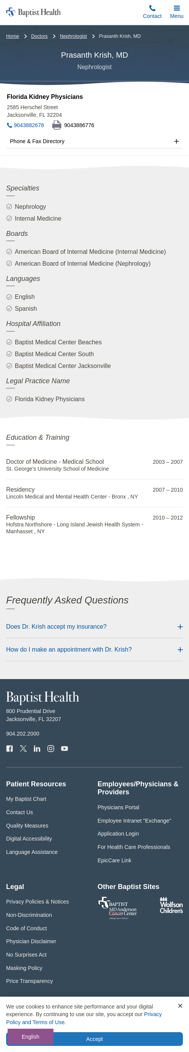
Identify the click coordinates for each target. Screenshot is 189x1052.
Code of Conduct (26, 928)
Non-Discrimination (29, 915)
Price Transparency (29, 981)
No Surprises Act (26, 955)
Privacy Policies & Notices (37, 902)
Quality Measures (27, 826)
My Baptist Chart (26, 799)
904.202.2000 (22, 734)
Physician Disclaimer (31, 941)
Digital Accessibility (29, 839)
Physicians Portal (118, 807)
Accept (94, 1039)
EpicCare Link (115, 860)
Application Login (118, 834)
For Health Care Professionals (134, 847)
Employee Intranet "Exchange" (134, 821)
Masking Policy (24, 968)
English (30, 1037)
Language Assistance (32, 852)
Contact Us (19, 812)
